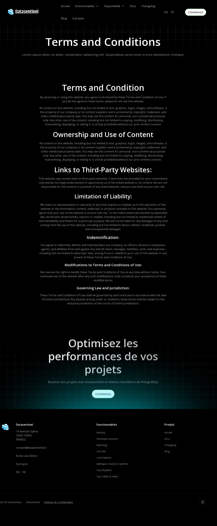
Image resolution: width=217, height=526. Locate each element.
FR (172, 12)
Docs (133, 6)
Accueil (65, 6)
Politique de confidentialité (58, 503)
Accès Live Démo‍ (26, 457)
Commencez (195, 12)
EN (166, 12)
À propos (78, 18)
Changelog (148, 6)
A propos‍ (22, 465)
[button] (86, 6)
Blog (64, 18)
